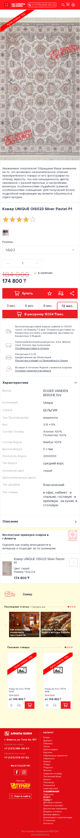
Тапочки (47, 770)
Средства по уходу (52, 773)
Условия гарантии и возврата (33, 370)
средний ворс (53, 463)
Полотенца (48, 782)
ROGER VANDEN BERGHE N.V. (55, 393)
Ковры (46, 737)
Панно (46, 746)
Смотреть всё (38, 606)
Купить (23, 293)
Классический (53, 485)
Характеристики (40, 383)
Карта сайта (20, 796)
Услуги (46, 796)
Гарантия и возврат (53, 805)
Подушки (48, 767)
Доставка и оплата (52, 802)
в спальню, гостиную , (58, 494)
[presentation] (11, 81)
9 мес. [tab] (48, 306)
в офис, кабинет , (56, 492)
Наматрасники (50, 788)
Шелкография (50, 749)
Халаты (47, 779)
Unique (48, 403)
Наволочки (48, 758)
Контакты (48, 823)
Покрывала (49, 785)
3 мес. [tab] (11, 306)
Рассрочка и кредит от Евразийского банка (41, 360)
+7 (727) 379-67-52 (16, 757)
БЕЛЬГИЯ (50, 410)
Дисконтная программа (55, 808)
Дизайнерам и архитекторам (57, 817)
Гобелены (48, 743)
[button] (68, 607)
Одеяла (47, 761)
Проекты (47, 799)
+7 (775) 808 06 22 (42, 5)
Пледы (46, 764)
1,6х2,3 (10, 250)
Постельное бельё (52, 776)
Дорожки (47, 740)
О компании (49, 820)
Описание (40, 521)
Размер (7, 242)
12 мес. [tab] (67, 306)
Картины (47, 752)
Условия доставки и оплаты (32, 348)
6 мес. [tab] (29, 306)
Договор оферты (51, 814)
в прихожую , (59, 499)
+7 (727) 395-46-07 (16, 748)
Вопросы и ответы (52, 811)
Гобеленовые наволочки (55, 755)
